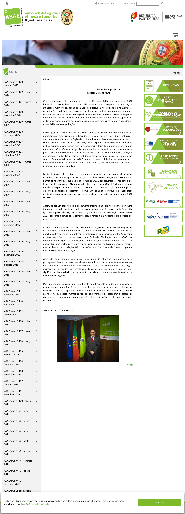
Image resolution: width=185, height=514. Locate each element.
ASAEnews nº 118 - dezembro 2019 (14, 223)
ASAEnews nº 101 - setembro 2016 (14, 393)
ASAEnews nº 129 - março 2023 (17, 123)
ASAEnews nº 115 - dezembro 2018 (14, 253)
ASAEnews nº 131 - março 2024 (17, 104)
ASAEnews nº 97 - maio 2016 (16, 433)
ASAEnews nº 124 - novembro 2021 (14, 173)
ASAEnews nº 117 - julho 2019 (17, 233)
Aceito (159, 503)
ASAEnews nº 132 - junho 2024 (17, 94)
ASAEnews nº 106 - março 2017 (17, 343)
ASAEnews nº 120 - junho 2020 (17, 203)
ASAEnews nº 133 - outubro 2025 (14, 84)
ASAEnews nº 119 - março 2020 (17, 213)
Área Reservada (104, 3)
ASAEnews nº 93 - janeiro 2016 (17, 472)
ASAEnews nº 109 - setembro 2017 (14, 313)
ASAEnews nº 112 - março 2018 (17, 283)
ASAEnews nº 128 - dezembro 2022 (14, 133)
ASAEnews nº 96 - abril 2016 (16, 443)
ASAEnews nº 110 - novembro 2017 (14, 303)
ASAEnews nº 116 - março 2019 (17, 243)
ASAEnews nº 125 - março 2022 (17, 163)
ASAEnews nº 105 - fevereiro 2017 (14, 353)
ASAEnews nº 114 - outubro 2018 (14, 263)
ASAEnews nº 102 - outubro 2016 (14, 383)
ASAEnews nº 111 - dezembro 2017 (14, 293)
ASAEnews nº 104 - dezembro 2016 (14, 363)
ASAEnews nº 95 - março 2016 (17, 453)
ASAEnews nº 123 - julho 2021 (17, 183)
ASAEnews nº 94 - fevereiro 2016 (18, 462)
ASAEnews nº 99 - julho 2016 (16, 413)
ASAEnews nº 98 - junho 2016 (16, 423)
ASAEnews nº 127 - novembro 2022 (14, 143)
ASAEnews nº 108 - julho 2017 (17, 323)
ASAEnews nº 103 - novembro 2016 (14, 373)
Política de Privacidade (37, 504)
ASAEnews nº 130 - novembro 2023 (14, 113)
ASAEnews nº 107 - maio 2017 (17, 333)
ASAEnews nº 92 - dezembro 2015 (13, 482)
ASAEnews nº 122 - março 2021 (17, 193)
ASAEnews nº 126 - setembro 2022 (14, 153)
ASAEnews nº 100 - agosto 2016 (18, 403)
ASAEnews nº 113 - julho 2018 (17, 273)
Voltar (130, 365)
